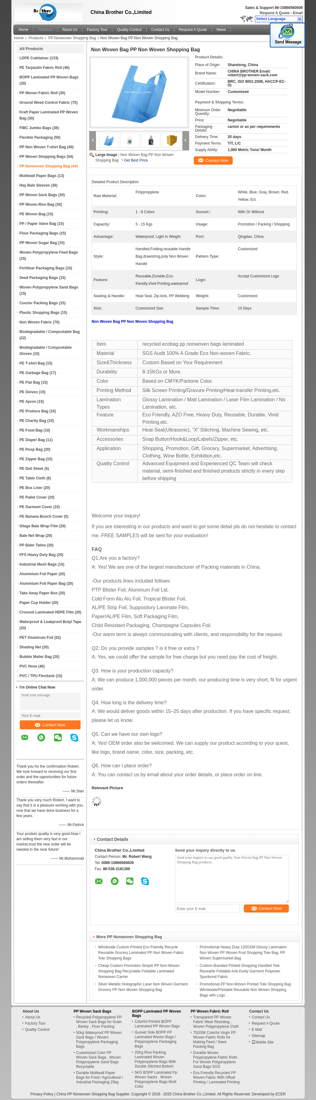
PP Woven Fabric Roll (38, 93)
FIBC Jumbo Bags (35, 128)
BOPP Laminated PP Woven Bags (48, 77)
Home (23, 29)
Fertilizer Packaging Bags (41, 268)
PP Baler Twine (32, 545)
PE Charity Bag (32, 421)
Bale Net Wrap (31, 535)
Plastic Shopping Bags (39, 312)
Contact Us (160, 29)
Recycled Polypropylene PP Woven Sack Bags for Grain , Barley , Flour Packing (99, 1022)
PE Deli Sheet (31, 468)
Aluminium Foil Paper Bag (42, 583)
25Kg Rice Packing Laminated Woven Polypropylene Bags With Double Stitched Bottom (155, 1059)
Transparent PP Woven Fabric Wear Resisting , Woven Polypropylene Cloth (216, 1022)
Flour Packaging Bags (38, 233)
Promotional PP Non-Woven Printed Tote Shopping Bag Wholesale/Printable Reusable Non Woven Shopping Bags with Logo (245, 989)
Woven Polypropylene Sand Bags (48, 287)
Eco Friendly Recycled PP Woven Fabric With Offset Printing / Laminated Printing (216, 1077)
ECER (280, 1094)
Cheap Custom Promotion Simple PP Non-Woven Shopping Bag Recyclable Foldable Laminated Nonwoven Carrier (139, 971)
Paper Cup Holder (35, 603)
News (221, 29)
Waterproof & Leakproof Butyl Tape (50, 622)
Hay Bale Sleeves (34, 185)
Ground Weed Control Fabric (44, 102)
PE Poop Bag (31, 449)
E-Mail (257, 1029)
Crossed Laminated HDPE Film (46, 612)
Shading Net (30, 647)
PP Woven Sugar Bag (38, 243)
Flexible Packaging (36, 137)
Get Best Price (136, 160)
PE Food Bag (31, 430)
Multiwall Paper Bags (37, 176)
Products (45, 29)
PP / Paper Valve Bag (37, 223)
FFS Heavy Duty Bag (37, 555)
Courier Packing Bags (38, 303)
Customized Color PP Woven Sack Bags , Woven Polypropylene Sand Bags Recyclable (98, 1060)
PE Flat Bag (29, 382)
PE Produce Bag (33, 411)
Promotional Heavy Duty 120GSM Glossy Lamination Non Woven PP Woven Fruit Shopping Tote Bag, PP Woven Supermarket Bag (243, 952)
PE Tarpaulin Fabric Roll (40, 67)
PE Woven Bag (32, 214)
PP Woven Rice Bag (36, 204)
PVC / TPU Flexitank (37, 676)
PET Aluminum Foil (36, 637)
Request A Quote (274, 13)
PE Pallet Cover (33, 497)
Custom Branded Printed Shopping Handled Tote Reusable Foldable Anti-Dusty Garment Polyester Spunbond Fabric (240, 971)
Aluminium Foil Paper (38, 574)
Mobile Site (262, 1042)
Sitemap (258, 1036)
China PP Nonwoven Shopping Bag (85, 1094)
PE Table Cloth (32, 478)
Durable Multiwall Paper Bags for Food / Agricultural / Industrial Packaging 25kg (99, 1077)
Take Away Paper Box (38, 593)
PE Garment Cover (35, 507)
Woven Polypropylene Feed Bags (48, 252)
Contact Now (50, 725)
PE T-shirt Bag (32, 363)
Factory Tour (97, 29)
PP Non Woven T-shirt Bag (42, 147)
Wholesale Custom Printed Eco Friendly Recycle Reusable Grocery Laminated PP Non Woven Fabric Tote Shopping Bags (141, 952)
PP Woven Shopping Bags (42, 156)
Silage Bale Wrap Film (38, 526)
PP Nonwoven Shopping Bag (72, 38)
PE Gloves (28, 392)
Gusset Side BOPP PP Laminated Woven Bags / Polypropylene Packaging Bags (155, 1039)
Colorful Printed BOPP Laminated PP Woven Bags (157, 1023)
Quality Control (129, 29)
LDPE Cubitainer (34, 58)
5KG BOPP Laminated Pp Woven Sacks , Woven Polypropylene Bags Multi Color (156, 1079)
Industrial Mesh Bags (38, 564)
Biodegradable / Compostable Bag (49, 332)
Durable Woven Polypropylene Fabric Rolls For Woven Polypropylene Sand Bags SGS (215, 1060)
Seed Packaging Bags (38, 278)
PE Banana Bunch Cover (41, 516)
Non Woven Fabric (35, 322)
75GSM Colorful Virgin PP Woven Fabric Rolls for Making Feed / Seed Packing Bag (214, 1039)
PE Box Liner (31, 488)
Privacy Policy (41, 1094)
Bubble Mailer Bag (35, 657)
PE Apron (27, 401)
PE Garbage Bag (33, 373)
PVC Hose (28, 666)
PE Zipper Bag (32, 459)
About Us (69, 29)
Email (298, 13)
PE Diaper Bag (32, 440)
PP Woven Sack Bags (38, 195)
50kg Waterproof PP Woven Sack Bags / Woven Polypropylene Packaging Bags (99, 1039)
